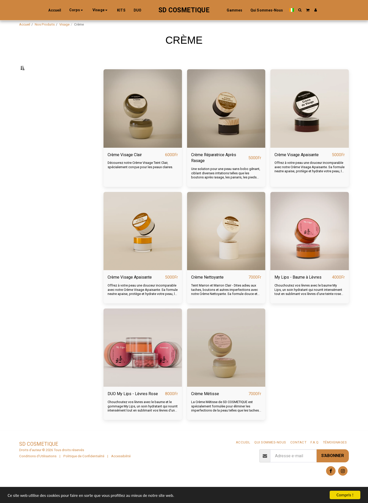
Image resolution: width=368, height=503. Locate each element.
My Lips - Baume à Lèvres (298, 290)
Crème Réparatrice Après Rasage (214, 170)
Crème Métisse (205, 406)
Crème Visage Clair (125, 166)
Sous (35, 94)
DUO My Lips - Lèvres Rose (133, 406)
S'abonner (332, 468)
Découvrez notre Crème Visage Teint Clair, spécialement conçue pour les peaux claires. (141, 177)
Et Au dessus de (43, 121)
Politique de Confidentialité (83, 469)
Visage (64, 24)
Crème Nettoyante (207, 290)
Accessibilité (121, 469)
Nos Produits (45, 24)
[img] (142, 121)
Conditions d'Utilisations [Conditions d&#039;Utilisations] (37, 469)
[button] (297, 10)
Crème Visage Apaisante (296, 166)
